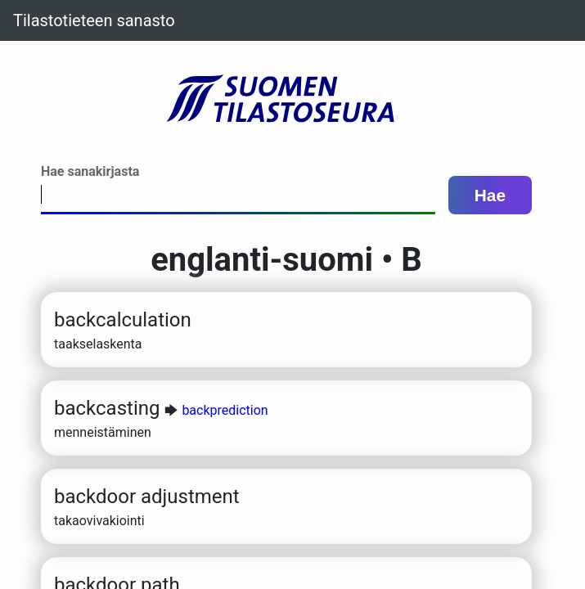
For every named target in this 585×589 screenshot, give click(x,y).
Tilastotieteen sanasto (94, 20)
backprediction (225, 410)
